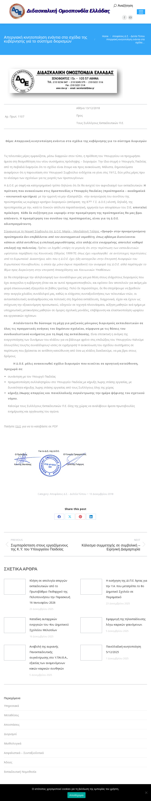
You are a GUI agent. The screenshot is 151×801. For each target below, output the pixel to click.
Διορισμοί (10, 734)
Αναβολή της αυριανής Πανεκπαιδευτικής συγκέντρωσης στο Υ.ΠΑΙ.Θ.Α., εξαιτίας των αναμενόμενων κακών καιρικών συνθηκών (48, 657)
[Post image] (15, 587)
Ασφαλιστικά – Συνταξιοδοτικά (24, 753)
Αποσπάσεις (11, 724)
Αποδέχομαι (76, 795)
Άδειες (8, 762)
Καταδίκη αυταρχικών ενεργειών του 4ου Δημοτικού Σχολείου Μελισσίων (49, 624)
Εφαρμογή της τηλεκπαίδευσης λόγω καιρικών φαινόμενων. (125, 621)
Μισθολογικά (12, 743)
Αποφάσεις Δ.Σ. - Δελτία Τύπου (68, 494)
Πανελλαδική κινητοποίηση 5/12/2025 (123, 649)
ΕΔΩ (18, 426)
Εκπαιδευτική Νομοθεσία (20, 772)
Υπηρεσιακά (11, 706)
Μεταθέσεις (11, 715)
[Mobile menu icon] (141, 11)
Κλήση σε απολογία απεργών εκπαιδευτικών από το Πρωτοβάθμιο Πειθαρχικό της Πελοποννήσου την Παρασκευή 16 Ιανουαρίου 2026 (49, 591)
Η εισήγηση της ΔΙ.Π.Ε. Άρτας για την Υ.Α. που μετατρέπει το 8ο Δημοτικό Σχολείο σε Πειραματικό (126, 589)
